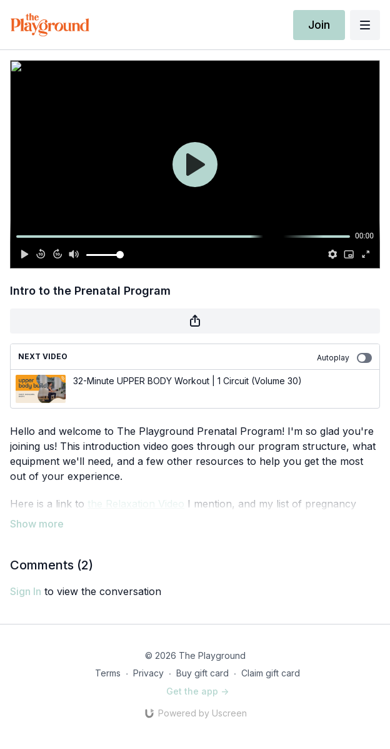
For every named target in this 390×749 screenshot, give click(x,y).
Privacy (148, 673)
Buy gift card (202, 673)
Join (319, 24)
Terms (108, 673)
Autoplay (344, 358)
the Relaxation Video (136, 503)
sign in (25, 591)
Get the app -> (197, 691)
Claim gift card (270, 673)
